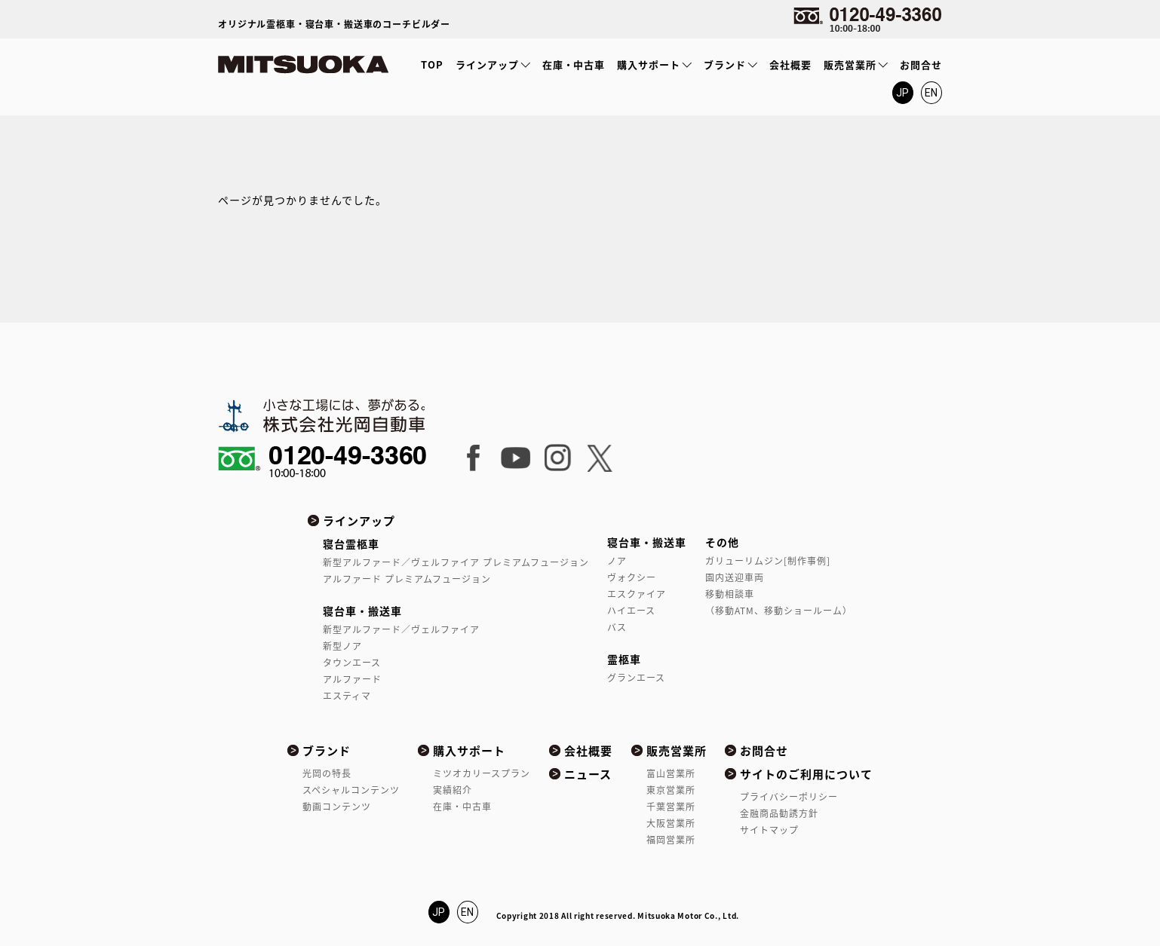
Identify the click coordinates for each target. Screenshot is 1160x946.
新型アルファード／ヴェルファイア (401, 629)
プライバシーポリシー (789, 797)
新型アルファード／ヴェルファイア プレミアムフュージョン (455, 562)
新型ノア (342, 646)
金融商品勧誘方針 (779, 813)
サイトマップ (769, 830)
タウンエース (352, 662)
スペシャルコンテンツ (351, 790)
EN (932, 93)
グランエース (636, 677)
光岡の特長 (326, 773)
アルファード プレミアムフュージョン (407, 579)
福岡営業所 (670, 840)
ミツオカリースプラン (481, 773)
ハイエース (631, 610)
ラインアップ (487, 64)
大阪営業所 (670, 823)
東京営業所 (670, 790)
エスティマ (347, 696)
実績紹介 (452, 790)
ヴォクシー (631, 577)
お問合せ (921, 64)
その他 (722, 542)
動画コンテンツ (336, 806)
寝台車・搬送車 (362, 610)
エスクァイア (636, 594)
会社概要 (790, 64)
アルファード (352, 679)
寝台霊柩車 (351, 543)
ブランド (725, 64)
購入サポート (648, 64)
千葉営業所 (670, 806)
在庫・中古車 (574, 64)
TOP (432, 64)
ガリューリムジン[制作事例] (767, 561)
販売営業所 (850, 64)
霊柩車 (624, 658)
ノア (617, 561)
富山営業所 (670, 773)
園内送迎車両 (734, 577)
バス (617, 627)
